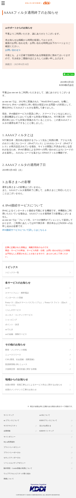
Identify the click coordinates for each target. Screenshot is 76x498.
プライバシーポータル (12, 452)
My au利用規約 (9, 442)
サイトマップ (9, 415)
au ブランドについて (11, 420)
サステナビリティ (10, 426)
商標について (9, 479)
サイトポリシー (9, 437)
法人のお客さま (45, 426)
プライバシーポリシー (12, 447)
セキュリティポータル (12, 458)
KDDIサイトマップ (46, 431)
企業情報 (7, 431)
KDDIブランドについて (48, 420)
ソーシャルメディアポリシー (15, 463)
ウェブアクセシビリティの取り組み (17, 474)
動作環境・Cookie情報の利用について (18, 468)
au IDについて (44, 415)
